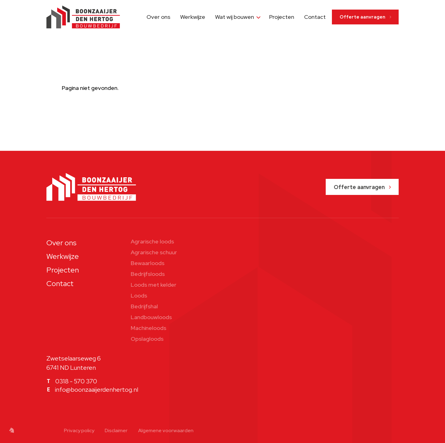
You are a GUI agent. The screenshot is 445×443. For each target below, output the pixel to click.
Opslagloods (147, 338)
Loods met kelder (153, 284)
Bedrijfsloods (148, 273)
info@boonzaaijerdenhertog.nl (96, 390)
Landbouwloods (151, 317)
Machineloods (148, 327)
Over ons (158, 16)
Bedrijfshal (144, 306)
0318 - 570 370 (76, 381)
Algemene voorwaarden (165, 430)
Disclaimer (116, 430)
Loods (139, 295)
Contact (315, 16)
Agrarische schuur (154, 252)
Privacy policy (79, 430)
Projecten (281, 16)
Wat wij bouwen (234, 16)
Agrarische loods (152, 241)
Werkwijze (192, 16)
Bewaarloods (147, 263)
